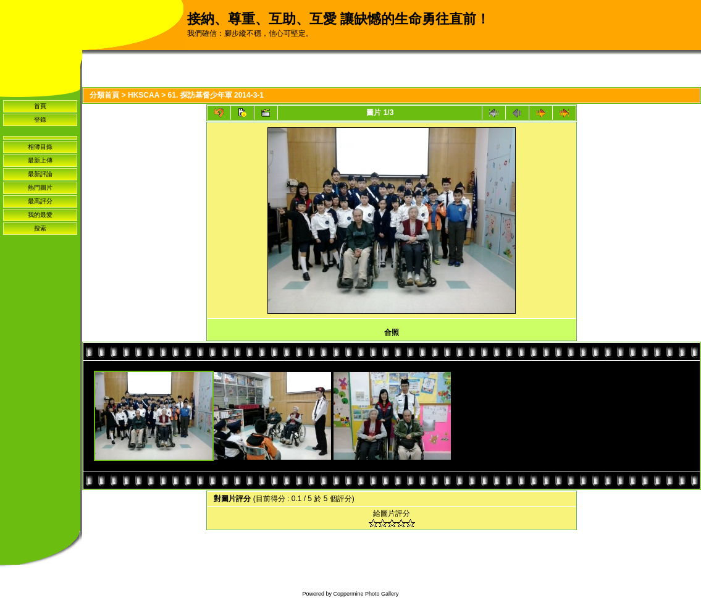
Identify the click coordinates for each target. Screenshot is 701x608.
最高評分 (40, 201)
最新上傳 (40, 160)
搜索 (40, 228)
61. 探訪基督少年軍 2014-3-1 (216, 95)
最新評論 (40, 174)
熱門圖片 (40, 187)
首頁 (40, 106)
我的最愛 (40, 214)
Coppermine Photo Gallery (365, 594)
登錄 (40, 119)
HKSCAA (143, 95)
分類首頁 (104, 95)
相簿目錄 (40, 146)
